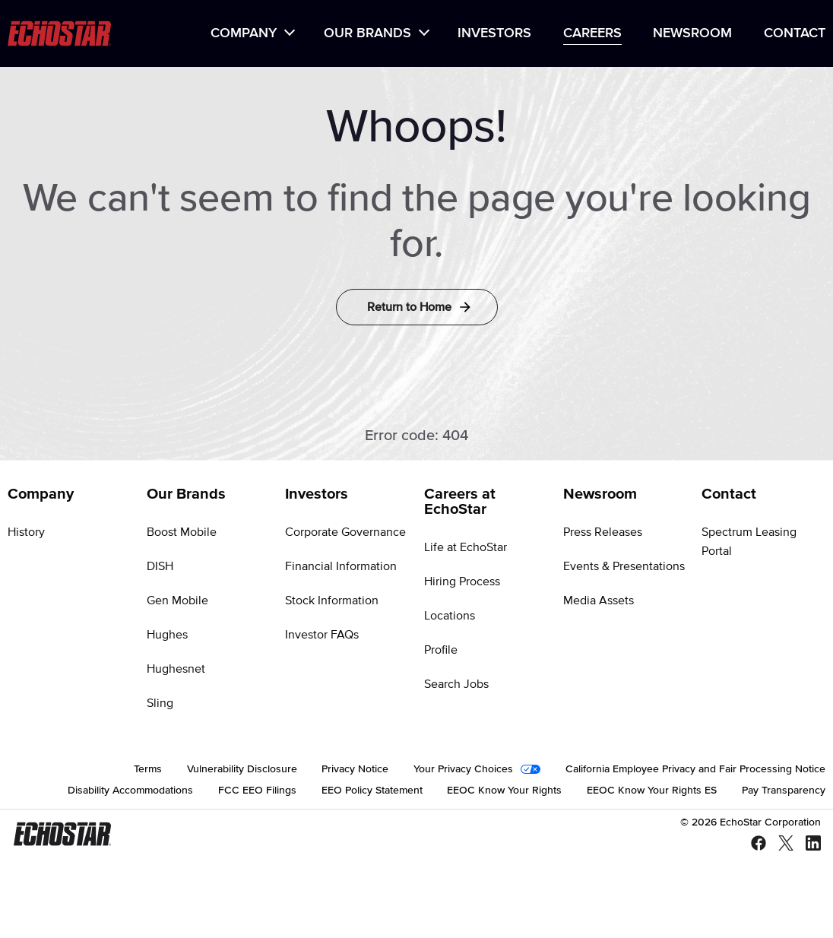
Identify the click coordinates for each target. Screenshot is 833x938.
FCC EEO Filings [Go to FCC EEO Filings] (257, 790)
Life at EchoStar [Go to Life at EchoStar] (465, 547)
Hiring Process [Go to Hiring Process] (462, 581)
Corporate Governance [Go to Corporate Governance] (345, 532)
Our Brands (367, 33)
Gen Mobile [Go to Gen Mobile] (177, 600)
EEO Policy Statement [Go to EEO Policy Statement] (372, 790)
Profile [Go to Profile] (441, 650)
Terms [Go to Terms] (148, 769)
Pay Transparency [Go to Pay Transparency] (783, 790)
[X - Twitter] (779, 844)
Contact (794, 33)
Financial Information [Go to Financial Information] (341, 566)
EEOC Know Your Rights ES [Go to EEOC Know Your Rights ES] (652, 790)
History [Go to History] (26, 532)
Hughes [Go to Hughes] (167, 635)
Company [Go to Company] (41, 494)
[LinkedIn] (807, 844)
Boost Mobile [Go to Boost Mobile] (182, 532)
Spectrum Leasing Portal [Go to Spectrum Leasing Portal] (749, 541)
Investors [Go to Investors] (316, 494)
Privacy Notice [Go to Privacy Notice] (354, 769)
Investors (494, 33)
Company (244, 33)
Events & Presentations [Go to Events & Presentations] (624, 566)
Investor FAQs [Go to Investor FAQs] (322, 635)
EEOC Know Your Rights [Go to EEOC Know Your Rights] (504, 790)
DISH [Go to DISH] (160, 566)
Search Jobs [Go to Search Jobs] (456, 684)
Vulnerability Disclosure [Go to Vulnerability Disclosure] (242, 769)
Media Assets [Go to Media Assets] (598, 600)
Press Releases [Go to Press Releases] (602, 532)
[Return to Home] (417, 307)
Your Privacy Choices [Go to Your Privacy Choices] (463, 769)
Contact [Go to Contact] (729, 494)
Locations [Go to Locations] (449, 616)
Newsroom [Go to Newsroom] (600, 494)
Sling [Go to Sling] (160, 703)
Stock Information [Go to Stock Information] (331, 600)
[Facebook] (752, 844)
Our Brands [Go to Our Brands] (186, 494)
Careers (592, 33)
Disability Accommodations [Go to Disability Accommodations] (130, 790)
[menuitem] (251, 33)
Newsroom (692, 33)
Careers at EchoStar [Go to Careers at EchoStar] (460, 501)
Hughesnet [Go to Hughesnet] (176, 669)
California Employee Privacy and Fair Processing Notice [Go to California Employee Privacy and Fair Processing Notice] (695, 769)
